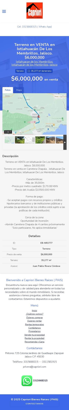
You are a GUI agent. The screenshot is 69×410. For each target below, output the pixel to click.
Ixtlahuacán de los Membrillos (30, 65)
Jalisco (53, 65)
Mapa (19, 90)
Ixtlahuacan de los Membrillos (34, 62)
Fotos (8, 90)
